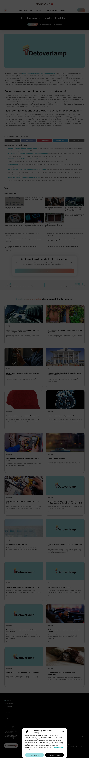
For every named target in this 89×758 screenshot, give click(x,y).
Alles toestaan (34, 755)
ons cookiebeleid (58, 747)
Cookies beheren (54, 755)
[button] (63, 732)
